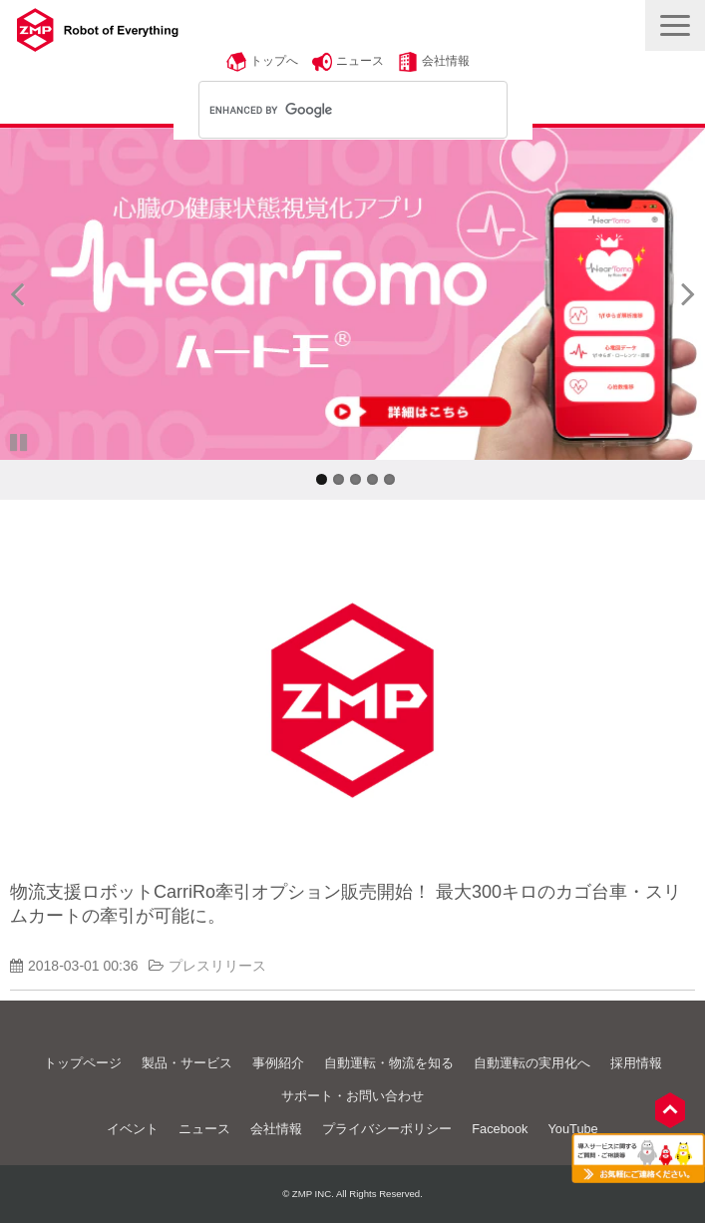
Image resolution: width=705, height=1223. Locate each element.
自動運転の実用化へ (532, 1062)
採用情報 (636, 1062)
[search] (327, 110)
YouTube (572, 1128)
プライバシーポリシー (387, 1128)
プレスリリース (217, 966)
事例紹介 (278, 1062)
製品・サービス (187, 1062)
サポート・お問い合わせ (352, 1095)
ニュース (360, 61)
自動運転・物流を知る (389, 1062)
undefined (30, 293)
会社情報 (446, 61)
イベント (133, 1128)
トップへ (274, 61)
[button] (675, 25)
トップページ (83, 1062)
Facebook (500, 1128)
